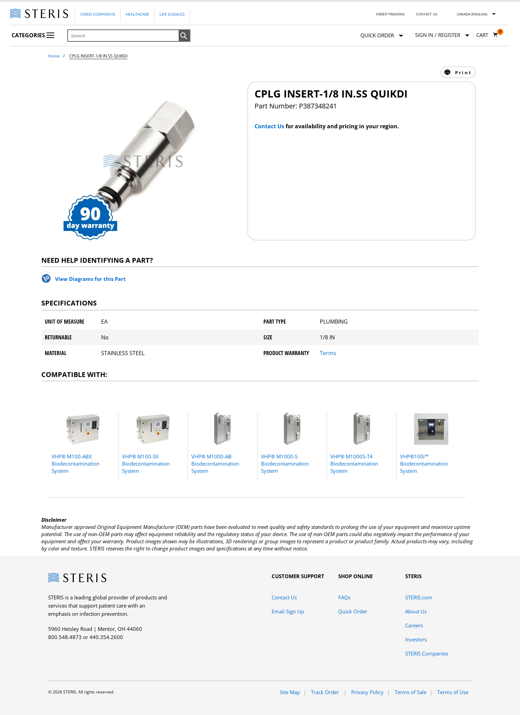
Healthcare (137, 14)
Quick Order (381, 36)
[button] (184, 36)
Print (462, 72)
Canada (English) (472, 14)
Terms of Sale (410, 692)
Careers (414, 625)
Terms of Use (452, 692)
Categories (33, 35)
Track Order (325, 692)
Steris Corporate (97, 14)
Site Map (290, 692)
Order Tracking (390, 14)
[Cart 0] (487, 34)
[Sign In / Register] (442, 35)
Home (54, 56)
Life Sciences (172, 14)
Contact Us (426, 14)
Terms (328, 353)
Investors (416, 639)
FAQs (344, 597)
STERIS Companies (426, 653)
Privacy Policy (367, 692)
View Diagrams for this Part (90, 278)
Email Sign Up (288, 611)
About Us (416, 611)
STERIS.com (418, 597)
